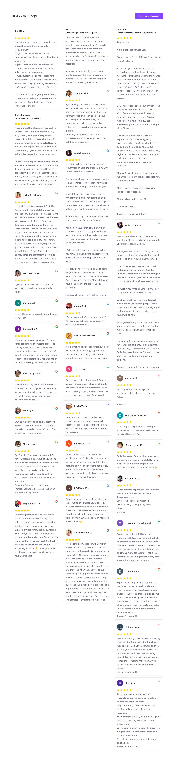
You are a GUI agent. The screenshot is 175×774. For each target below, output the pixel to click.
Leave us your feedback (149, 16)
